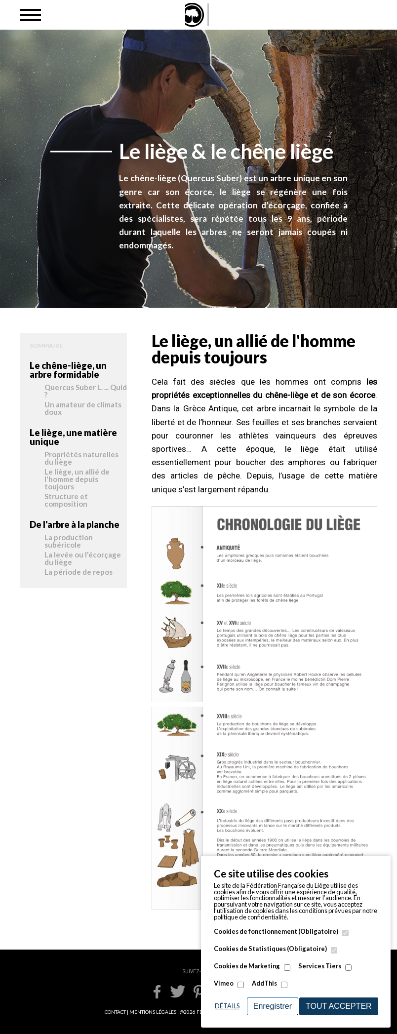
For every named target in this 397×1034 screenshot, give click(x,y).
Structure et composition (66, 500)
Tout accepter (339, 1006)
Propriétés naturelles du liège (81, 458)
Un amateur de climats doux (82, 408)
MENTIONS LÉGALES (152, 1012)
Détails (227, 1006)
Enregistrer (272, 1006)
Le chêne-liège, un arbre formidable (68, 370)
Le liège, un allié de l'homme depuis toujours (77, 479)
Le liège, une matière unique (73, 437)
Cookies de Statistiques (270, 949)
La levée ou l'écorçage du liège (82, 558)
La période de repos (78, 572)
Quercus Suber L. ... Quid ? (85, 391)
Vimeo (224, 983)
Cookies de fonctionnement (276, 931)
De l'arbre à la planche (74, 524)
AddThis (264, 983)
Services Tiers (319, 966)
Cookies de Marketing (247, 966)
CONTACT (115, 1012)
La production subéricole (68, 541)
